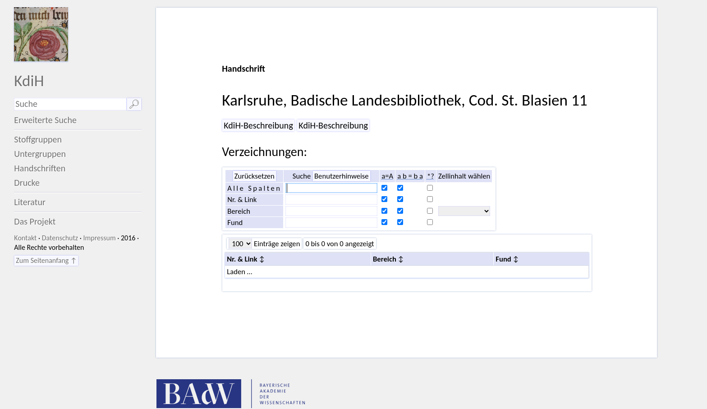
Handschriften (39, 168)
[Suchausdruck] (70, 104)
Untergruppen (40, 153)
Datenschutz (60, 238)
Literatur (30, 202)
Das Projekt (34, 221)
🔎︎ (134, 104)
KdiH (29, 80)
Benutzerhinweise (341, 175)
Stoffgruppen (38, 139)
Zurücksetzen (254, 175)
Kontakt (25, 238)
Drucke (27, 182)
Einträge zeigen (276, 243)
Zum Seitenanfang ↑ (46, 260)
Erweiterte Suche (45, 120)
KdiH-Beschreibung (258, 125)
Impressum (99, 238)
